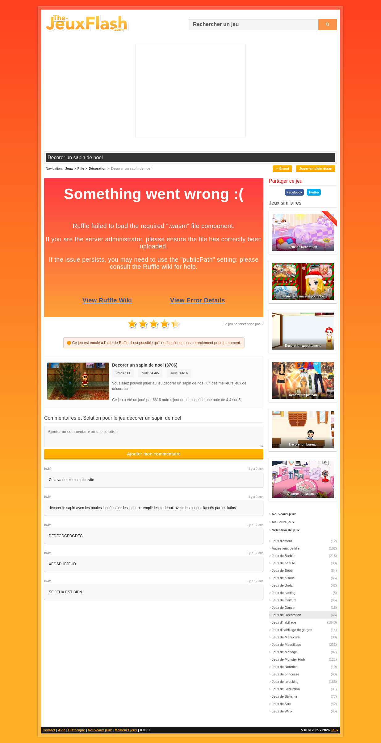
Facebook (294, 192)
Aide (61, 730)
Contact (49, 730)
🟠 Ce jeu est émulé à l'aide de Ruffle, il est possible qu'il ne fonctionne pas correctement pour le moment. (154, 343)
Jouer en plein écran (315, 168)
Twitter (313, 192)
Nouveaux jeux (100, 730)
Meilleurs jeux (126, 730)
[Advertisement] (190, 90)
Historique (76, 730)
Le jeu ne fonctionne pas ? (243, 324)
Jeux (334, 730)
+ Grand (282, 168)
